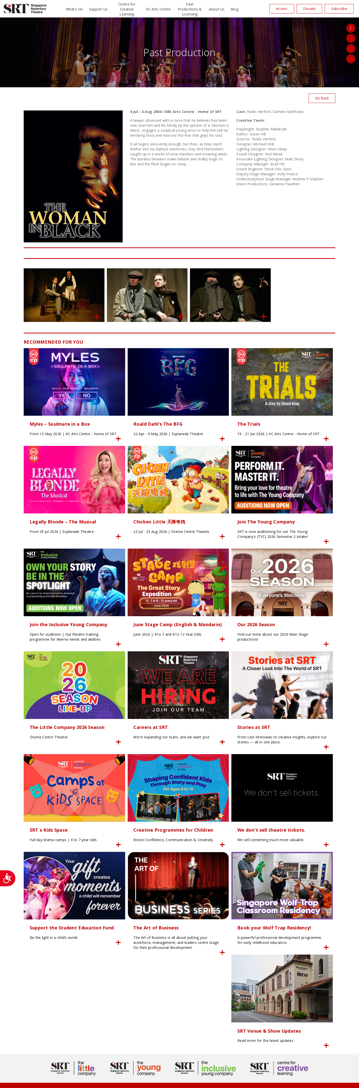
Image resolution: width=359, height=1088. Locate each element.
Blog (234, 9)
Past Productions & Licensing (190, 9)
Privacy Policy (130, 1081)
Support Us (98, 9)
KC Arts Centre (158, 9)
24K (114, 1081)
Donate (309, 8)
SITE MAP (179, 1081)
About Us (216, 9)
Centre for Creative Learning (126, 9)
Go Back (322, 98)
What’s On (74, 9)
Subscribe (339, 8)
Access (282, 8)
